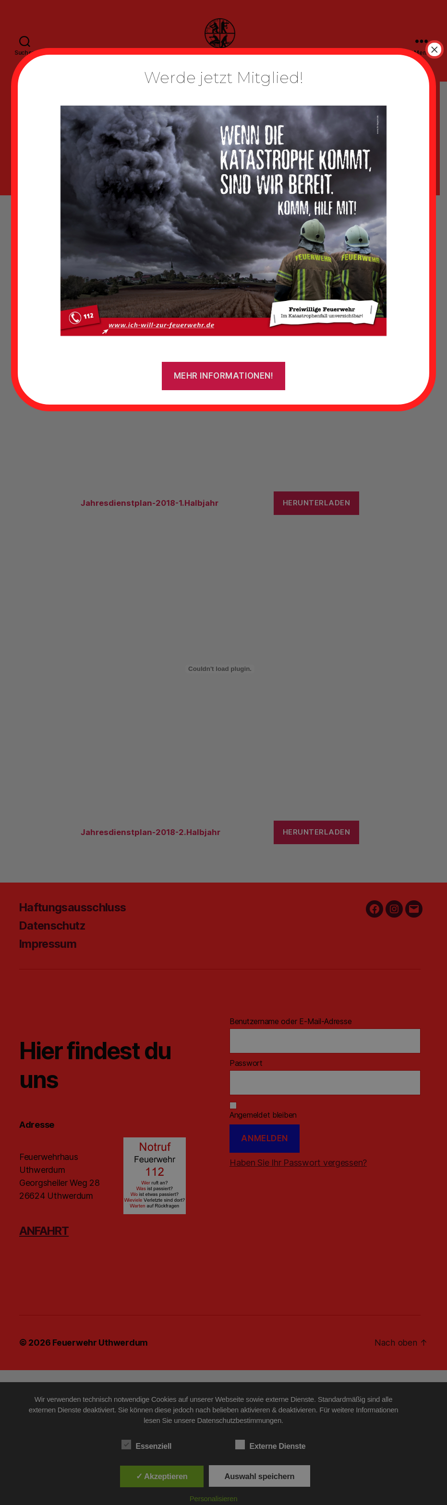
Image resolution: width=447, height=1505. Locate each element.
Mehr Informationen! (224, 376)
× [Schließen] (434, 49)
